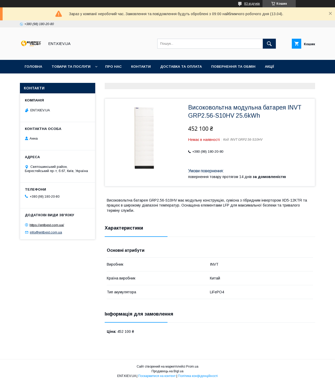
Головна (33, 66)
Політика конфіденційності (198, 376)
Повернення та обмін (233, 66)
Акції (269, 66)
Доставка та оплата (181, 66)
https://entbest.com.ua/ (47, 225)
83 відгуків (252, 3)
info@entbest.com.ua (46, 232)
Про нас (113, 66)
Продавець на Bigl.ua (167, 371)
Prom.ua (192, 366)
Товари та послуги (71, 66)
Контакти (141, 66)
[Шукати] (269, 44)
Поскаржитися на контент (157, 376)
